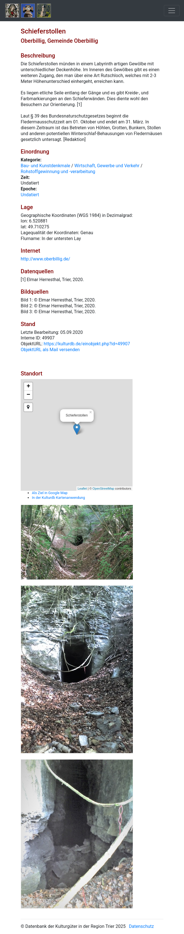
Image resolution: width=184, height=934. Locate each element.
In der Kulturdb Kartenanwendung (58, 497)
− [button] (28, 395)
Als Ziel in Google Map (49, 493)
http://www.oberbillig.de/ (45, 259)
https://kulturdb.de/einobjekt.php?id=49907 (87, 343)
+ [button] (28, 386)
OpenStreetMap (103, 488)
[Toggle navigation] (172, 10)
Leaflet (82, 488)
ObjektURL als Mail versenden (50, 349)
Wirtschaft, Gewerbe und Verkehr (107, 165)
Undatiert (30, 194)
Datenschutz (141, 926)
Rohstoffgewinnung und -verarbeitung (58, 171)
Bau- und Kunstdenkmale (45, 165)
